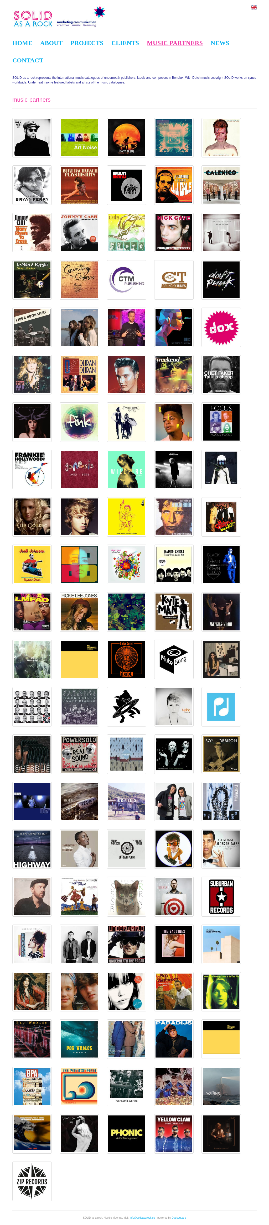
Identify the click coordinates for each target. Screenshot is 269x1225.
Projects (86, 42)
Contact (27, 60)
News (220, 42)
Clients (125, 42)
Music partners (175, 42)
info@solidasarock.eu (142, 1217)
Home (22, 42)
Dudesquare (179, 1217)
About (51, 42)
